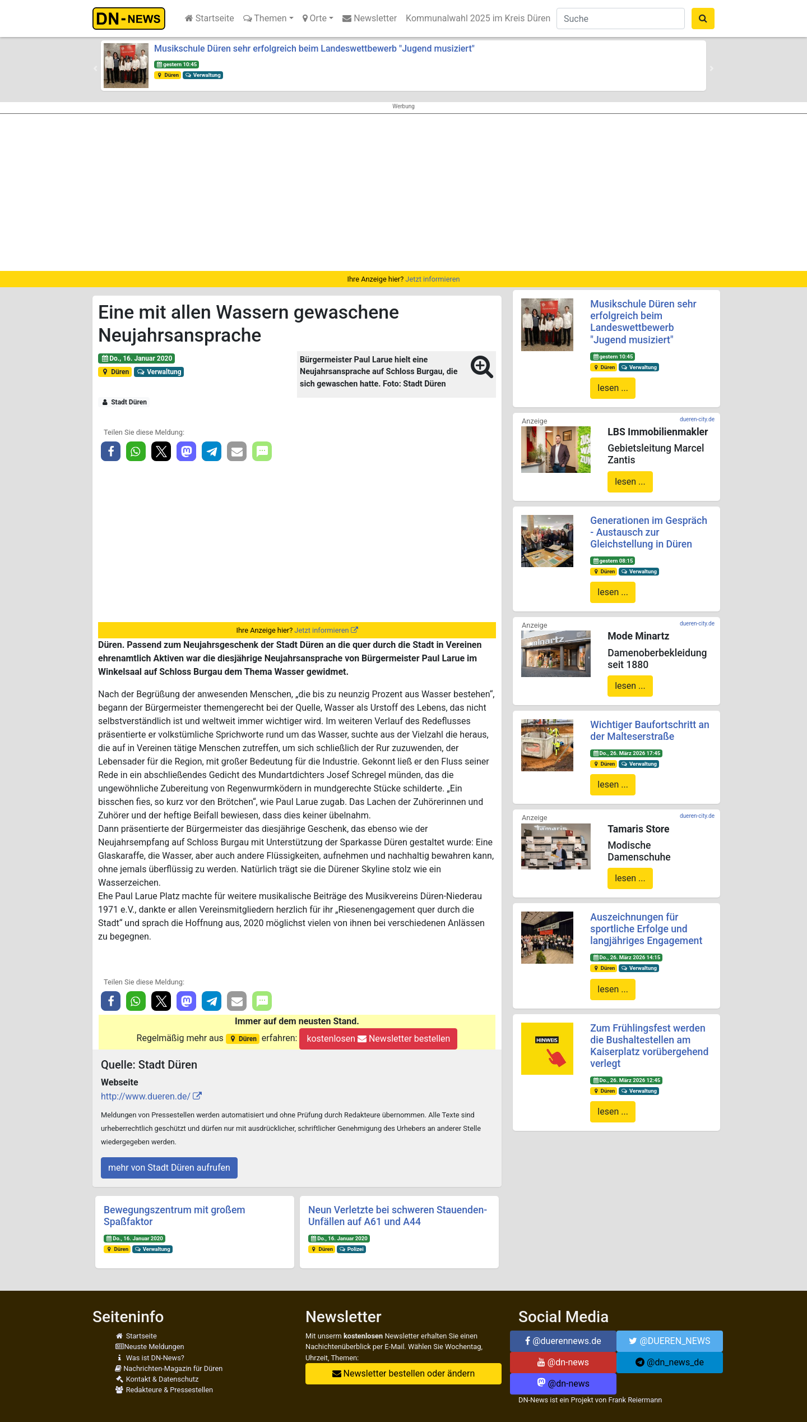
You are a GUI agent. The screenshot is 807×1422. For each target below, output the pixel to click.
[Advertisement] (403, 192)
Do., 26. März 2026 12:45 (626, 1080)
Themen (265, 18)
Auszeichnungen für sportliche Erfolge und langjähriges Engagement (646, 929)
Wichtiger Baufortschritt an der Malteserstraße (649, 730)
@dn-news (563, 1362)
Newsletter (369, 18)
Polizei (351, 1249)
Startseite (209, 18)
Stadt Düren (124, 402)
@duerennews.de (563, 1341)
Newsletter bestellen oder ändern (403, 1373)
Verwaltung (203, 75)
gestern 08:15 (612, 561)
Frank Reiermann (635, 1400)
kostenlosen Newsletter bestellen (378, 1038)
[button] (95, 68)
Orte (315, 18)
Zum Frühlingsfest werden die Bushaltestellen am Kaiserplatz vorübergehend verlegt (649, 1046)
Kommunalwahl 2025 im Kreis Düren (478, 18)
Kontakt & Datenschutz (156, 1379)
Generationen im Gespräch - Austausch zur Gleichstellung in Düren (648, 532)
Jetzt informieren (432, 279)
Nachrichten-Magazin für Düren (168, 1368)
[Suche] (620, 18)
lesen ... (612, 388)
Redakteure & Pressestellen (164, 1390)
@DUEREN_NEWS (669, 1341)
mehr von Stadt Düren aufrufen (169, 1167)
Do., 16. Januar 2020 (137, 358)
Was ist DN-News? (149, 1358)
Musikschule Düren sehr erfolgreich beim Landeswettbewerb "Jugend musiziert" (314, 48)
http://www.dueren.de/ (146, 1096)
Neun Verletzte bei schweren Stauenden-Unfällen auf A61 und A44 (397, 1215)
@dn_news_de (670, 1362)
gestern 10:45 (176, 64)
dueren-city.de (697, 419)
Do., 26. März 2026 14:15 (626, 957)
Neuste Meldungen (149, 1346)
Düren (167, 75)
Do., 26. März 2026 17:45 (626, 753)
